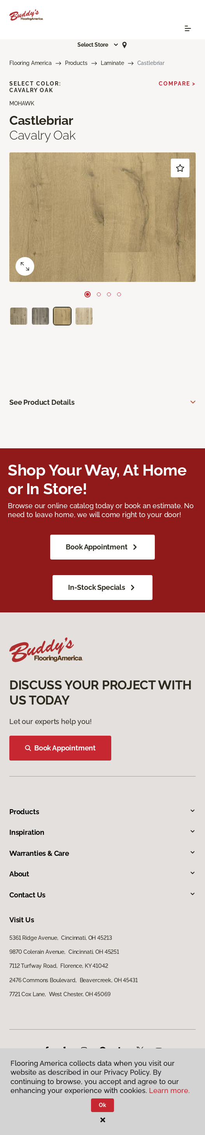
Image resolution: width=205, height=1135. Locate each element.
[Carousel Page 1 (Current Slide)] (87, 294)
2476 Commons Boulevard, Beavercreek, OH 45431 (73, 980)
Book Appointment (102, 547)
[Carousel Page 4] (119, 294)
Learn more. (169, 1090)
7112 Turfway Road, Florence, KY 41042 (58, 966)
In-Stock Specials (102, 587)
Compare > (177, 83)
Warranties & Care (102, 853)
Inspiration (102, 832)
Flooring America (30, 63)
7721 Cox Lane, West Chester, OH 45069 (59, 994)
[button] (98, 44)
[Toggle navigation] (188, 28)
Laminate (112, 63)
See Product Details (42, 402)
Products (76, 63)
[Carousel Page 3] (109, 294)
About (102, 874)
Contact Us (102, 895)
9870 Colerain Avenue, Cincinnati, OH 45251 (64, 952)
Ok (102, 1105)
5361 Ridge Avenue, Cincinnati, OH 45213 (60, 938)
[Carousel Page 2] (99, 294)
